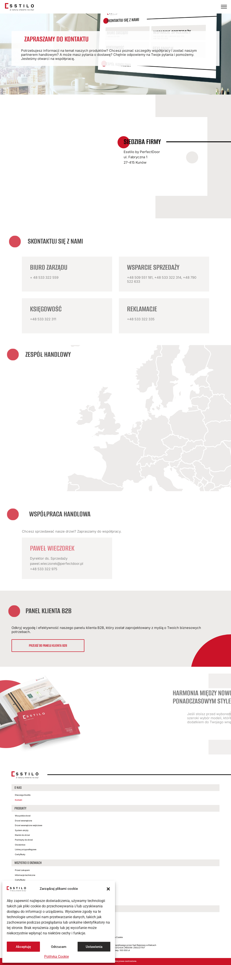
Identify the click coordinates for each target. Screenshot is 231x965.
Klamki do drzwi (22, 835)
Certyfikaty (20, 854)
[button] (108, 889)
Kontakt (18, 800)
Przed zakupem (22, 870)
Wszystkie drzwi (22, 815)
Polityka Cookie (56, 956)
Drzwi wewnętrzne (23, 820)
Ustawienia (94, 947)
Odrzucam (58, 947)
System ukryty (21, 830)
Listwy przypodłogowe (25, 849)
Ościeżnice (20, 844)
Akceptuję (23, 947)
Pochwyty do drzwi (24, 839)
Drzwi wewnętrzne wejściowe (28, 825)
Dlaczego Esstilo (22, 795)
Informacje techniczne (25, 875)
